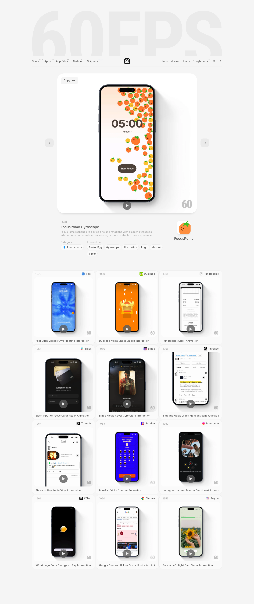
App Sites (62, 61)
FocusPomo (184, 238)
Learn (186, 61)
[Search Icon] (214, 61)
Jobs (165, 61)
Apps (47, 61)
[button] (127, 205)
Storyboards (200, 61)
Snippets (92, 61)
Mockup (175, 61)
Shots (35, 61)
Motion (77, 61)
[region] (127, 143)
